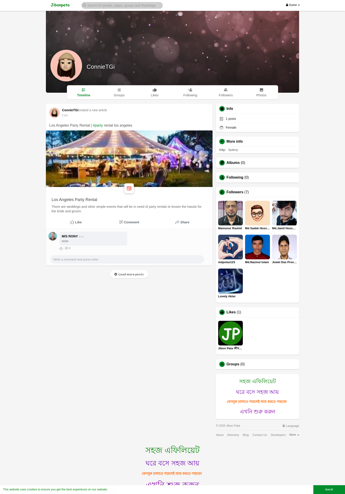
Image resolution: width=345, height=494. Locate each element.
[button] (122, 5)
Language (290, 425)
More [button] (294, 434)
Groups (233, 364)
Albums (233, 163)
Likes (231, 312)
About (220, 434)
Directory (233, 434)
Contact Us (259, 434)
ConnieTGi (101, 66)
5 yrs (65, 115)
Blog (246, 434)
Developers (278, 434)
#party (98, 125)
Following (235, 177)
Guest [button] (293, 5)
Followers (235, 192)
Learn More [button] (116, 489)
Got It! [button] (329, 489)
